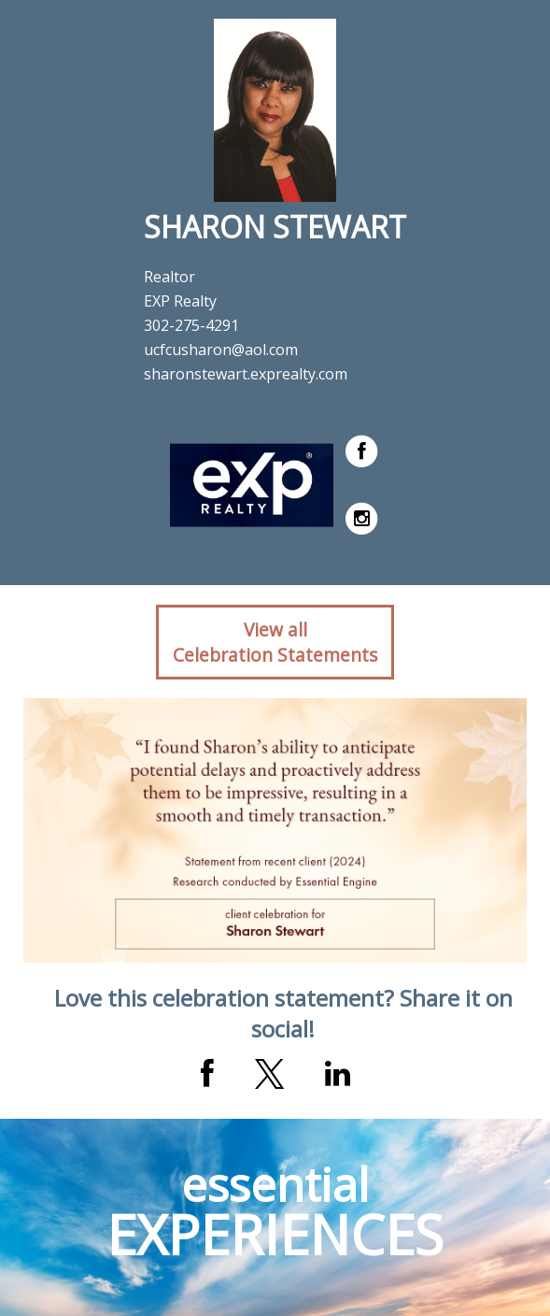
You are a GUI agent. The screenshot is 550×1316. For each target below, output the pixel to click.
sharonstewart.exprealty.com (245, 374)
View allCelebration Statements (275, 642)
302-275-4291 (191, 325)
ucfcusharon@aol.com (221, 349)
